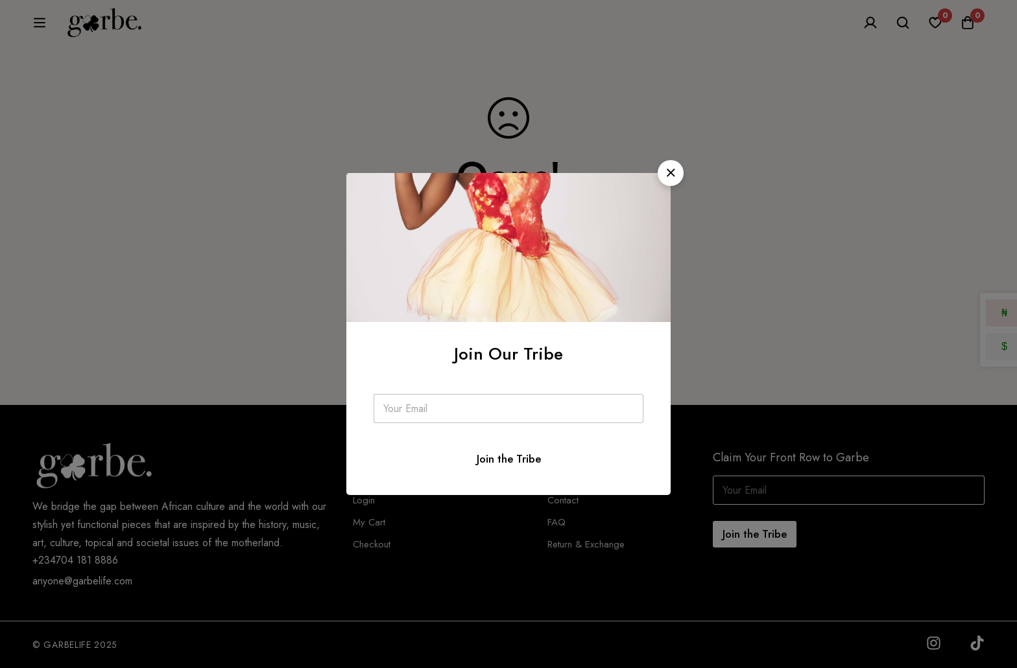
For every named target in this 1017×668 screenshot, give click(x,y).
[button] (671, 173)
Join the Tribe (509, 458)
